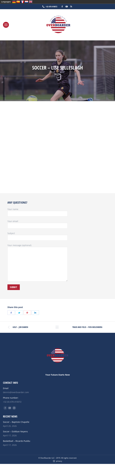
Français (22, 2)
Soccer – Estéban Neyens (15, 431)
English (30, 2)
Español (18, 2)
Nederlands (26, 2)
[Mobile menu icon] (6, 25)
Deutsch (14, 2)
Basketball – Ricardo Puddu (16, 441)
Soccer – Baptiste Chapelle (16, 422)
